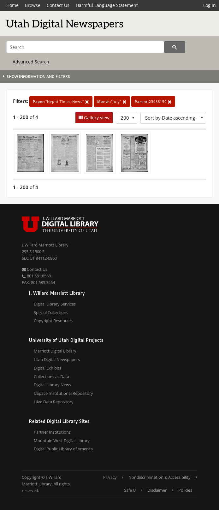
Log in (209, 5)
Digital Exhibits (47, 368)
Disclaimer (157, 490)
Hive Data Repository (54, 402)
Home (12, 5)
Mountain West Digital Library (62, 440)
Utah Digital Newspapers (57, 359)
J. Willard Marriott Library (45, 245)
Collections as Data (51, 376)
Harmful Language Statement (107, 5)
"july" (112, 101)
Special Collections (51, 312)
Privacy (110, 477)
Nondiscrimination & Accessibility (159, 477)
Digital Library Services (55, 304)
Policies (185, 490)
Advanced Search (31, 62)
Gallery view (96, 118)
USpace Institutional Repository (63, 393)
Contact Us (58, 5)
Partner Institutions (52, 432)
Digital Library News (52, 385)
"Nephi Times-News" (61, 101)
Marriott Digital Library (55, 351)
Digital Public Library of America (63, 449)
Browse (32, 5)
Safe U (130, 490)
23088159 (153, 101)
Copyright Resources (53, 320)
